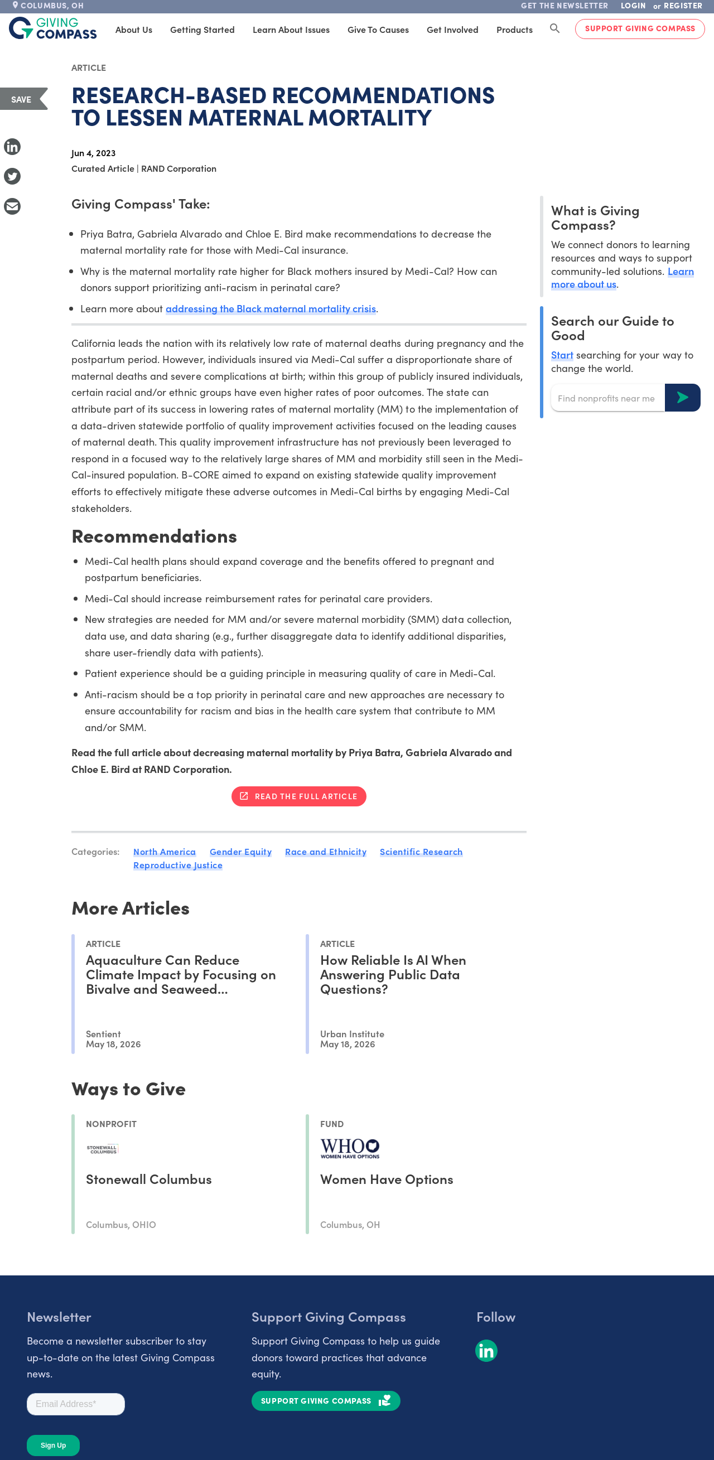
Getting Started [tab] (202, 29)
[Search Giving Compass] (555, 29)
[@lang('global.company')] (53, 28)
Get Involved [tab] (453, 29)
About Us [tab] (133, 29)
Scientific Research (421, 851)
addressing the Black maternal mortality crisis (271, 308)
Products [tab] (514, 29)
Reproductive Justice (178, 864)
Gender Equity (241, 851)
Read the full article (306, 795)
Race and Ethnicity (325, 851)
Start (562, 354)
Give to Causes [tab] (378, 29)
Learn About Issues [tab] (291, 29)
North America (164, 851)
